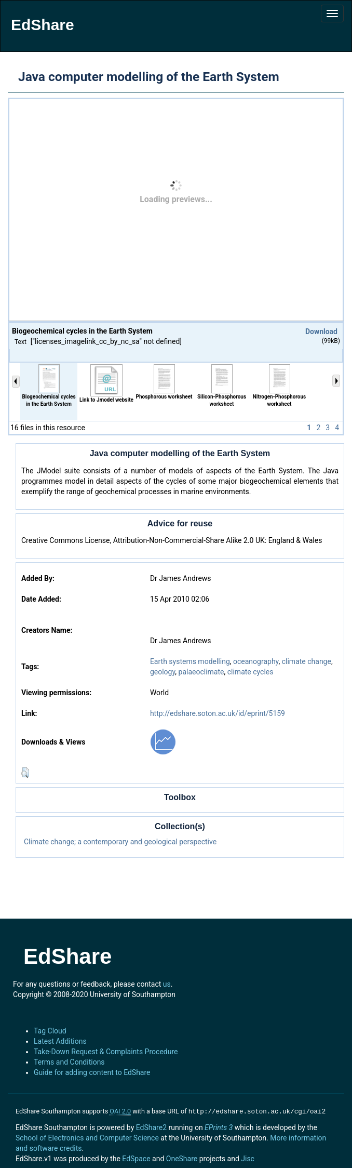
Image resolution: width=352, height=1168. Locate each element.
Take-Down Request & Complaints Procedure (106, 1051)
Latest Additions (60, 1041)
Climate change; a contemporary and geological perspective (120, 842)
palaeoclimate (201, 672)
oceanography (255, 661)
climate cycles (250, 672)
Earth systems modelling (190, 661)
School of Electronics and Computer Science (87, 1137)
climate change (306, 661)
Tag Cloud (50, 1031)
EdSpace (136, 1157)
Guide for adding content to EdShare (92, 1072)
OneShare (181, 1157)
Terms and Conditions (69, 1062)
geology (162, 672)
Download (321, 331)
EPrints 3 (219, 1126)
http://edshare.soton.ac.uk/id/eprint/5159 (217, 713)
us (167, 984)
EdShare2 (151, 1126)
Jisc (247, 1157)
